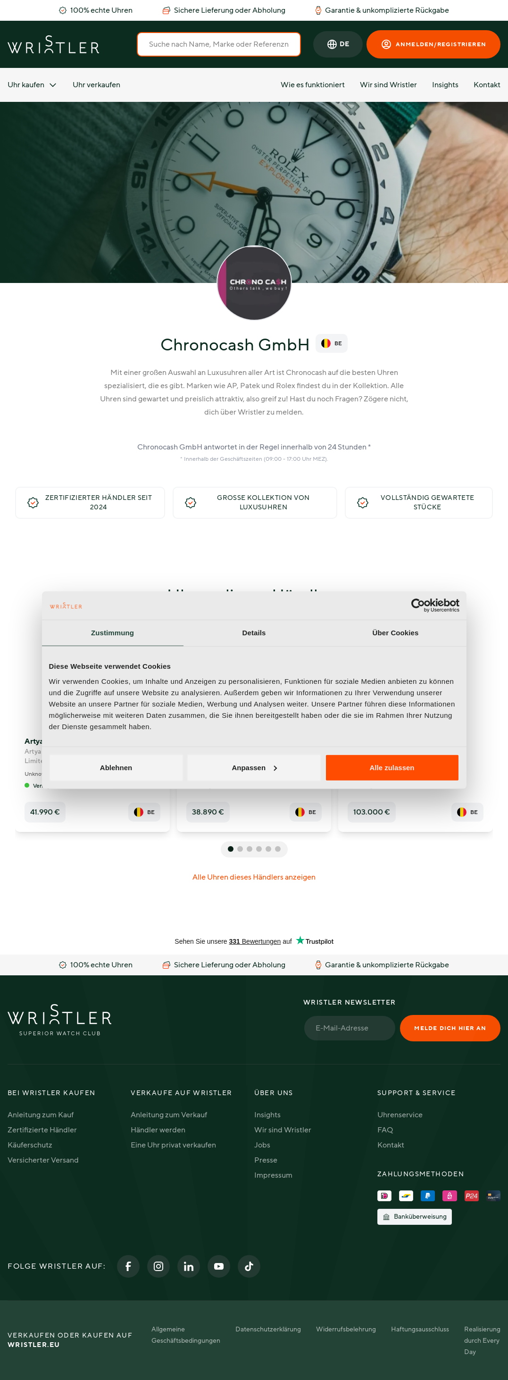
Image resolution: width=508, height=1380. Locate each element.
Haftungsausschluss (420, 1329)
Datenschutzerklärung (268, 1329)
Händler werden (158, 1130)
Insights (445, 85)
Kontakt (487, 85)
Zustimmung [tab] (112, 633)
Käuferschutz (30, 1145)
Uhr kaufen (33, 85)
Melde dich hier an (450, 1028)
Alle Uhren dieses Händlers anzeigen (254, 877)
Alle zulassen (391, 767)
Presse (265, 1160)
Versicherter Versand (43, 1160)
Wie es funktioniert (313, 85)
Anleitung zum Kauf (41, 1115)
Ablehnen (116, 767)
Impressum (273, 1175)
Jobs (262, 1145)
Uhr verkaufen (96, 85)
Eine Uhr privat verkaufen (173, 1145)
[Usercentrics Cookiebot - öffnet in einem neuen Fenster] (418, 606)
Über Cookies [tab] (396, 633)
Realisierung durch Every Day (482, 1340)
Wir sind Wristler (388, 85)
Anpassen (254, 767)
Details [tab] (254, 633)
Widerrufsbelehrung (346, 1329)
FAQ (385, 1130)
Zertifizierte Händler (42, 1130)
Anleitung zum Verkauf (169, 1115)
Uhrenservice (400, 1115)
